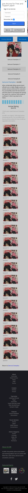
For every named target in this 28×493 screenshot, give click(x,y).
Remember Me (8, 19)
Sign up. (8, 30)
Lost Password (18, 30)
